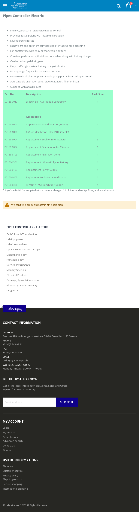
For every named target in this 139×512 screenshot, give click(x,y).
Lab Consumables (17, 244)
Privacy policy (10, 475)
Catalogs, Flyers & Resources (23, 280)
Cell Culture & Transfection (22, 234)
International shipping (15, 488)
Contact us (9, 445)
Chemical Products (17, 275)
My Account (9, 432)
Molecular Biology (17, 254)
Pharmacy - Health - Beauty (22, 285)
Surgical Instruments (18, 265)
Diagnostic (12, 290)
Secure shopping (12, 484)
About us (8, 466)
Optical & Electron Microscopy (23, 249)
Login (6, 427)
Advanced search (13, 441)
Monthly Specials (16, 270)
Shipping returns (12, 479)
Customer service (13, 470)
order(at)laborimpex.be (16, 360)
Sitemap (7, 450)
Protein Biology (15, 259)
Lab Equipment (15, 239)
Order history (10, 437)
